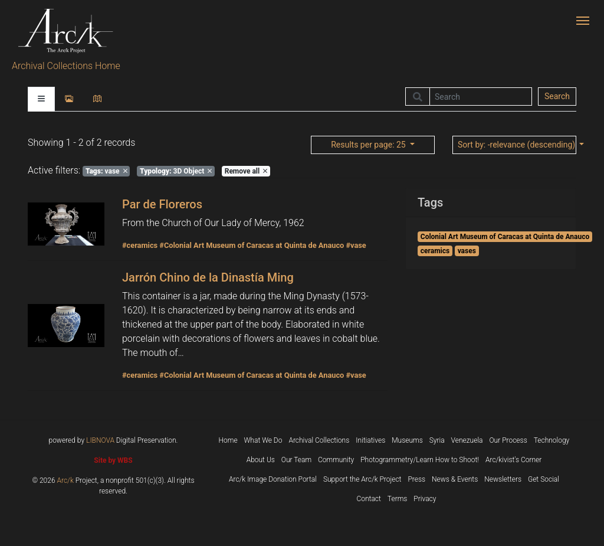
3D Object (176, 171)
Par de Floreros (162, 204)
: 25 (369, 144)
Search (557, 96)
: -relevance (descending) (517, 144)
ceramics (435, 251)
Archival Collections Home (66, 65)
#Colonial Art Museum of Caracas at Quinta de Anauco (251, 245)
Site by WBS (113, 460)
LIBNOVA (100, 440)
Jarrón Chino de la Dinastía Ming (208, 277)
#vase (356, 245)
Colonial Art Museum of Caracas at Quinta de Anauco (505, 237)
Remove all (246, 171)
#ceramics (139, 245)
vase (106, 171)
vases (467, 251)
